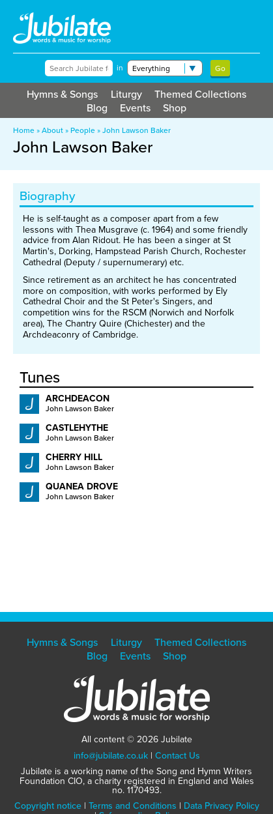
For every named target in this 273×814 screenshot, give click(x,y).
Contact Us (177, 756)
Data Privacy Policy (221, 806)
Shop (174, 107)
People (82, 130)
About (52, 130)
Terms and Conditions (133, 806)
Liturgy (126, 94)
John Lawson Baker (136, 130)
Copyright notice (47, 806)
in (120, 68)
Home (24, 130)
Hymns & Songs (62, 94)
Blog (97, 107)
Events (135, 107)
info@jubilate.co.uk (111, 756)
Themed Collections (200, 94)
